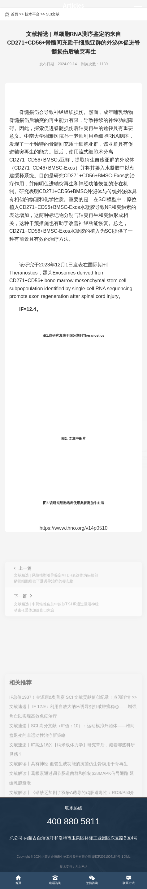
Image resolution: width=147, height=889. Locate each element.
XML (127, 856)
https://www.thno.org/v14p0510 (74, 528)
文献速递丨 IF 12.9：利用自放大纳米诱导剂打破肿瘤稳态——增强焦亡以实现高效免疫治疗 (72, 794)
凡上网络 (81, 866)
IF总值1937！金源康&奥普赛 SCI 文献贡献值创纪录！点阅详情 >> (73, 780)
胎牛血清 (97, 503)
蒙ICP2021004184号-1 (107, 856)
